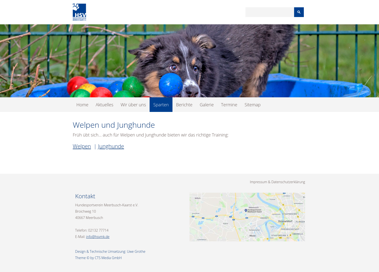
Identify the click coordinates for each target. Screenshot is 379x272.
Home (82, 105)
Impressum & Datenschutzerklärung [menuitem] (277, 182)
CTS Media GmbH (108, 257)
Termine (229, 105)
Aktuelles (104, 105)
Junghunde (111, 146)
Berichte (184, 105)
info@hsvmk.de (97, 236)
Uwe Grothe (136, 251)
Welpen (82, 146)
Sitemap (252, 105)
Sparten (161, 105)
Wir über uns (133, 105)
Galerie (207, 105)
